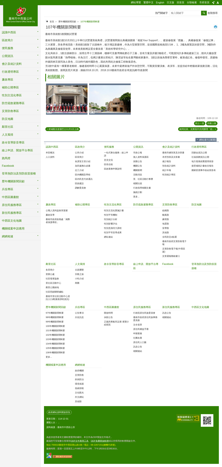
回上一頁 (199, 123)
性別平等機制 (110, 215)
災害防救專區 (169, 204)
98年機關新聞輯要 (55, 317)
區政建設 (79, 183)
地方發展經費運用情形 (203, 161)
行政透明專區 (199, 146)
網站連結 (108, 237)
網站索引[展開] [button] (207, 139)
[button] (67, 99)
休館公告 (108, 317)
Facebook (8, 165)
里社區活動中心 (53, 283)
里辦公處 (50, 274)
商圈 (77, 283)
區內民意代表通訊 (84, 179)
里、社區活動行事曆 (143, 179)
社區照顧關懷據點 (54, 292)
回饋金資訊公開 (199, 152)
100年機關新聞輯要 (55, 326)
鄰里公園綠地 (52, 287)
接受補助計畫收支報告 (203, 166)
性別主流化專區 (113, 204)
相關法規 (137, 183)
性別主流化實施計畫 (114, 210)
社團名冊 (137, 338)
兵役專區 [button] (7, 189)
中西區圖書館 (111, 307)
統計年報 (166, 170)
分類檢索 (192, 2)
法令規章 (137, 324)
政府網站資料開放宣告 (59, 412)
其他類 (165, 232)
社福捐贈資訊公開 (200, 157)
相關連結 (137, 351)
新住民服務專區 (171, 307)
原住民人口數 (139, 342)
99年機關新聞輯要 (55, 321)
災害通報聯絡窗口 (171, 256)
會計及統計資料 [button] (12, 63)
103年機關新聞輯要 (55, 339)
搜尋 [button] (204, 13)
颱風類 (165, 215)
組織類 (165, 210)
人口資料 (50, 157)
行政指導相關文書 (142, 188)
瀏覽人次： (51, 422)
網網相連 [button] (7, 236)
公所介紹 (79, 152)
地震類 (165, 223)
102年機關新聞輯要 (55, 335)
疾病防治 (79, 379)
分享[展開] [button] (213, 3)
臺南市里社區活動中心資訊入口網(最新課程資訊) (58, 297)
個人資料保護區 (141, 157)
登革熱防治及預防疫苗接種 (19, 173)
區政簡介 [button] (7, 40)
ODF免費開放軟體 (100, 441)
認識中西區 (52, 146)
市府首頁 (204, 2)
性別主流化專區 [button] (12, 95)
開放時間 (108, 313)
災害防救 (79, 375)
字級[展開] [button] (218, 3)
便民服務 (109, 146)
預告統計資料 (168, 166)
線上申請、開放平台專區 (17, 150)
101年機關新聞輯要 (55, 330)
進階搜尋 (213, 13)
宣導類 (165, 228)
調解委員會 (80, 188)
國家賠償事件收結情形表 (204, 170)
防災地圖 (7, 118)
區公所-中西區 (20, 15)
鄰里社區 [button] (7, 126)
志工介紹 (79, 170)
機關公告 (137, 166)
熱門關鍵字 (161, 13)
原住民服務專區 (142, 307)
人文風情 (80, 264)
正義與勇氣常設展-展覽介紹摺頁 (116, 323)
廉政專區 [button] (7, 79)
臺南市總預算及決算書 (173, 152)
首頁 (52, 21)
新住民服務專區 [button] (12, 212)
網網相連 (80, 365)
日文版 (170, 2)
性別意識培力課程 (113, 228)
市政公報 (137, 152)
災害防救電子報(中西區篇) (173, 250)
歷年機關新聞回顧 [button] (13, 181)
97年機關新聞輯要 (55, 313)
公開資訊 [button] (7, 56)
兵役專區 (80, 307)
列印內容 (216, 27)
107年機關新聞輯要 (90, 21)
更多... (136, 196)
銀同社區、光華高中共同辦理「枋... (196, 129)
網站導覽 (136, 2)
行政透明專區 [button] (10, 71)
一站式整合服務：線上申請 (116, 154)
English (160, 2)
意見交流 (108, 160)
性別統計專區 (168, 174)
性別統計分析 (110, 219)
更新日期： (51, 418)
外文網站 (79, 397)
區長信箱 (108, 164)
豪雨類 (165, 219)
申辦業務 (137, 333)
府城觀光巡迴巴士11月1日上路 (64, 129)
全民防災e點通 (169, 237)
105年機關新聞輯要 (55, 348)
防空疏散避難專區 (13, 103)
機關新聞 (137, 170)
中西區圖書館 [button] (10, 197)
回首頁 (180, 2)
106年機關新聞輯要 (55, 352)
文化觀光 (79, 392)
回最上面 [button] (211, 123)
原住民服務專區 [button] (12, 205)
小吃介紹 (79, 278)
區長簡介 (79, 157)
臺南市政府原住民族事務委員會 (145, 319)
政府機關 (79, 370)
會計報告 (166, 161)
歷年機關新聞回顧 (67, 21)
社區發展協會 (52, 278)
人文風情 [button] (7, 134)
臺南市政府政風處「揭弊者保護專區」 (58, 221)
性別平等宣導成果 (113, 232)
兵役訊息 (79, 317)
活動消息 (137, 174)
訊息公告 (137, 346)
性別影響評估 (110, 223)
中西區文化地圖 (12, 220)
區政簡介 (80, 146)
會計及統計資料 (171, 146)
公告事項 (79, 313)
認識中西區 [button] (9, 32)
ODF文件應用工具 (79, 441)
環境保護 (79, 384)
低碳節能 (79, 388)
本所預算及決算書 (171, 157)
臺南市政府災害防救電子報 (174, 243)
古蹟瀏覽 (79, 269)
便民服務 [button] (7, 48)
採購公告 (137, 161)
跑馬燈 (6, 158)
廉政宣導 (50, 215)
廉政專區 (51, 204)
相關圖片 (56, 76)
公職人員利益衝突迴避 (57, 210)
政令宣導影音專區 (13, 142)
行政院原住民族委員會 (144, 313)
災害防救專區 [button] (10, 111)
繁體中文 (148, 2)
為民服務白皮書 (82, 166)
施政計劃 (137, 192)
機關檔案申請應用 (13, 228)
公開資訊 (138, 146)
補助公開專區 (10, 87)
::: (3, 1)
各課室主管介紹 (82, 161)
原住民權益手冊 (141, 329)
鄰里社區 (51, 264)
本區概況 (50, 152)
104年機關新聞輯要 (55, 343)
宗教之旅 (79, 274)
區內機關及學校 (82, 174)
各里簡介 (50, 269)
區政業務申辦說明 (113, 169)
